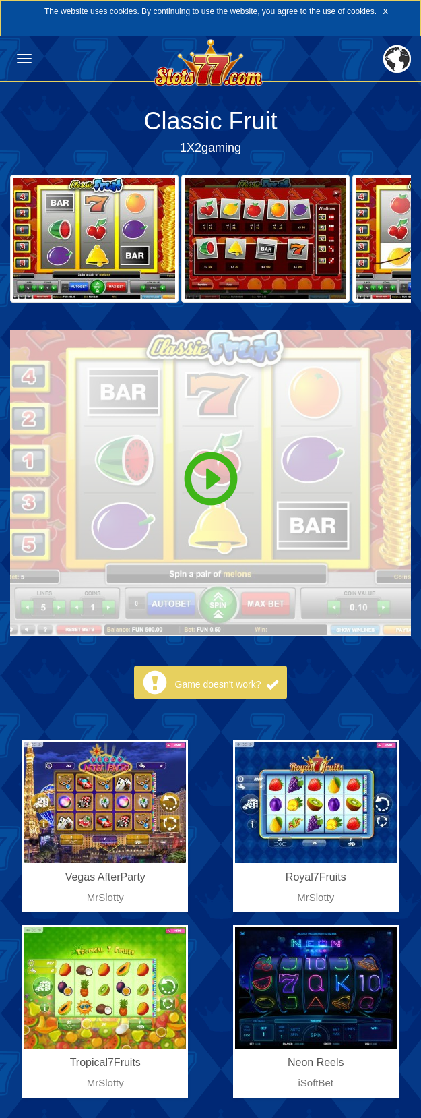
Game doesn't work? (227, 684)
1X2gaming (210, 147)
